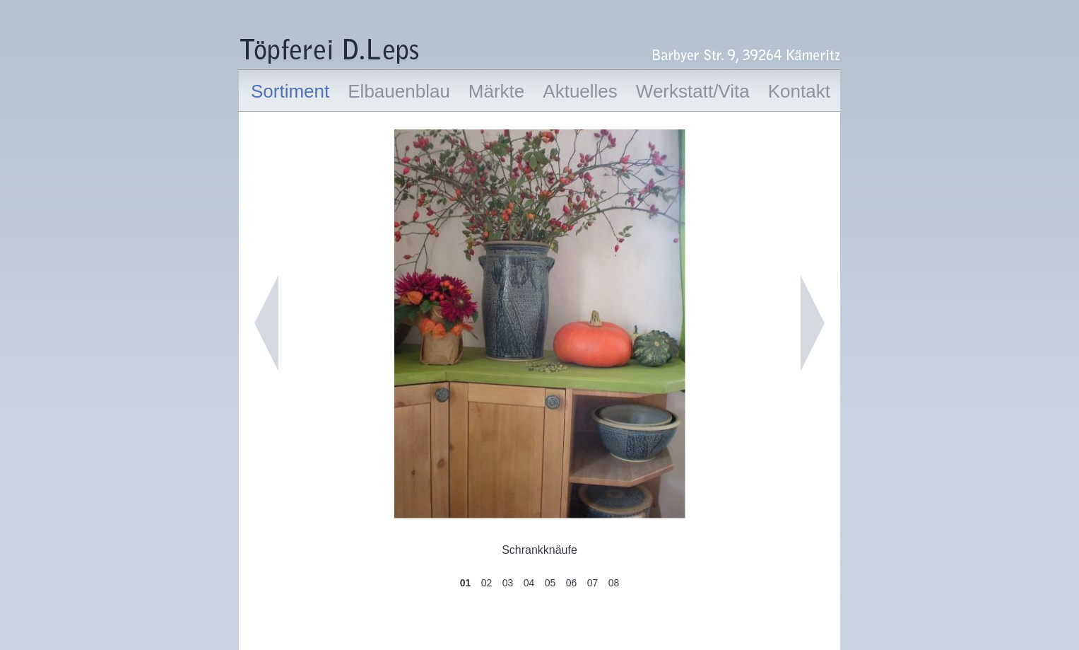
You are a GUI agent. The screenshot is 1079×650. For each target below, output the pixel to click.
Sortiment (290, 91)
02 (487, 582)
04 (529, 582)
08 (614, 582)
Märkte (496, 91)
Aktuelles (580, 91)
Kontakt (799, 91)
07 (593, 582)
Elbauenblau (399, 91)
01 (465, 582)
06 (571, 582)
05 (550, 582)
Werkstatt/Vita (693, 91)
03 (508, 582)
